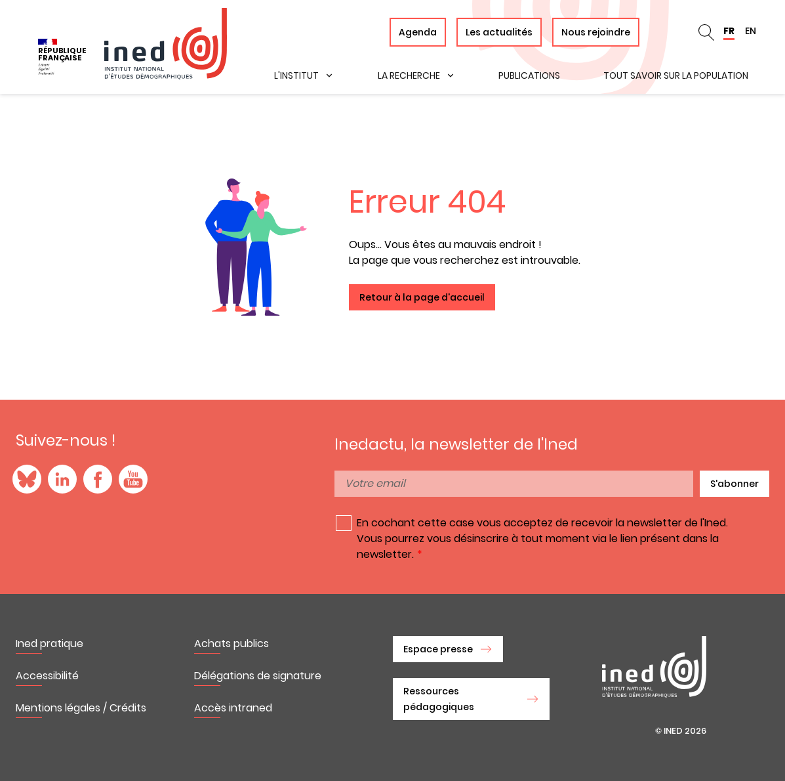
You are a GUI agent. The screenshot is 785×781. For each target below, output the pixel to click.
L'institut (296, 75)
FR (729, 30)
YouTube (133, 479)
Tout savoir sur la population (675, 75)
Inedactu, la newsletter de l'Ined (456, 444)
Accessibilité (47, 675)
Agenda (418, 32)
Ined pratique (49, 643)
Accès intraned (233, 707)
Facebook (97, 479)
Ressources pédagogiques (438, 699)
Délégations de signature (257, 675)
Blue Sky (26, 479)
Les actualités (499, 32)
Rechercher (706, 32)
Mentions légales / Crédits (81, 707)
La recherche (409, 75)
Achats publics (231, 643)
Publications (529, 75)
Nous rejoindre (595, 32)
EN (750, 30)
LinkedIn (62, 479)
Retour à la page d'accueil (422, 297)
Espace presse (438, 649)
